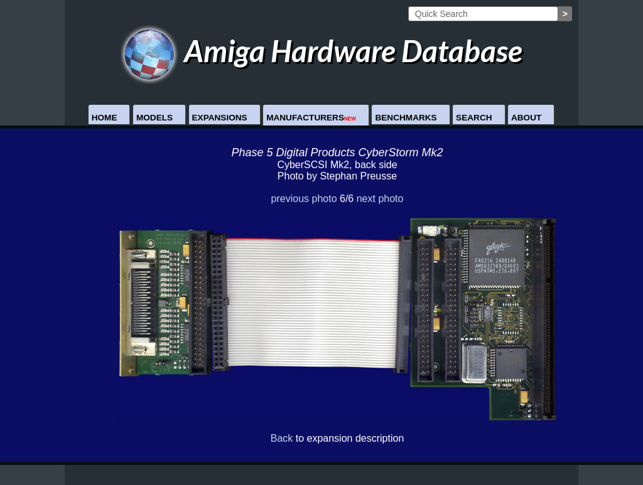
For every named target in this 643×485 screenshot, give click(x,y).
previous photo (304, 198)
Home (104, 117)
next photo (380, 198)
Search (474, 117)
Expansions (219, 117)
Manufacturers (311, 117)
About (526, 117)
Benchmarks (405, 117)
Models (154, 117)
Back (282, 438)
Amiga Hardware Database (322, 50)
